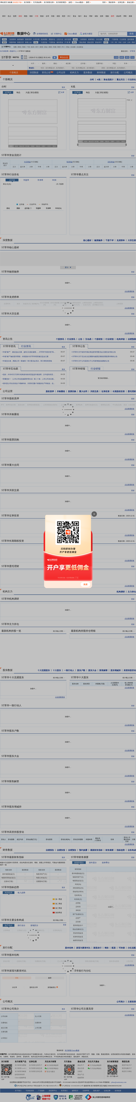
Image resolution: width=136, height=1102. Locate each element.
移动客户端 (17, 2)
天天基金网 (37, 2)
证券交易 (121, 2)
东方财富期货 (61, 2)
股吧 (87, 2)
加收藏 (9, 2)
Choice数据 (79, 2)
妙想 (70, 2)
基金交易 (130, 2)
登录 (104, 2)
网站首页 (3, 2)
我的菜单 (112, 2)
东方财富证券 (49, 2)
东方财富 (27, 2)
